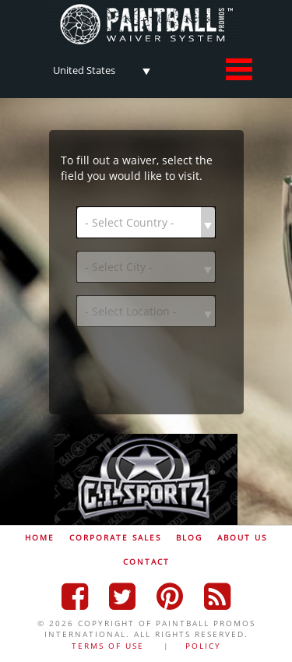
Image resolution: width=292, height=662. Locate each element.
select (146, 68)
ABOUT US (242, 537)
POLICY (203, 645)
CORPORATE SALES (115, 537)
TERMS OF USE (108, 645)
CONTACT (146, 561)
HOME (40, 537)
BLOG (189, 537)
